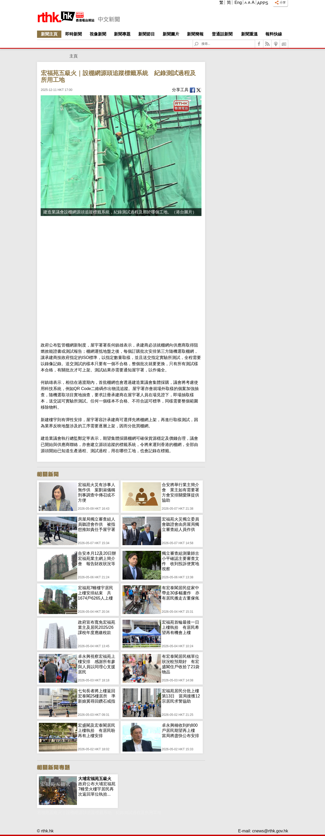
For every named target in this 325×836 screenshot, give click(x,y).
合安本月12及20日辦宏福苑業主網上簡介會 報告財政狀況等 (97, 558)
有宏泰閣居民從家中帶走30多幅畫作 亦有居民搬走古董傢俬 (181, 593)
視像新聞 (98, 34)
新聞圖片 (171, 34)
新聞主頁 (49, 34)
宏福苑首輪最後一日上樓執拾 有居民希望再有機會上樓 (180, 627)
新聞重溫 (249, 34)
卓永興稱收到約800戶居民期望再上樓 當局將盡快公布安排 (180, 730)
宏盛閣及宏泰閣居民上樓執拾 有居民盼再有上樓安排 (96, 730)
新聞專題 (122, 34)
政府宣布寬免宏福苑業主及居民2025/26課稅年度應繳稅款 (96, 627)
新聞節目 (146, 34)
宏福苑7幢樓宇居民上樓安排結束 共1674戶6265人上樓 (95, 593)
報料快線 (273, 34)
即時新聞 (73, 34)
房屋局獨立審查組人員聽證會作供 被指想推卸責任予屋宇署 (96, 524)
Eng (238, 2)
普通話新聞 (222, 34)
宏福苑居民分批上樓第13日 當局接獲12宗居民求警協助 (181, 696)
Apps (262, 3)
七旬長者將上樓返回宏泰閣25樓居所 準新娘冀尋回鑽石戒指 (97, 696)
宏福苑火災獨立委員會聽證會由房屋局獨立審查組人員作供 (180, 524)
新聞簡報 (195, 34)
